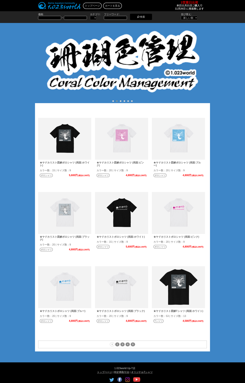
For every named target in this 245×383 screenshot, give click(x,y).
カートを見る (112, 5)
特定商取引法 (121, 372)
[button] (113, 101)
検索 (141, 16)
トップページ (92, 5)
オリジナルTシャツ (142, 372)
